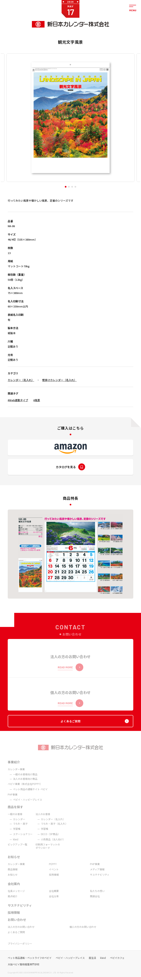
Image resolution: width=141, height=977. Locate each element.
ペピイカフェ (117, 963)
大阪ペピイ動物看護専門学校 (23, 969)
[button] (65, 187)
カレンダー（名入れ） (21, 380)
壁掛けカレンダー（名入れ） (59, 380)
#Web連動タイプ (18, 400)
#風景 (36, 400)
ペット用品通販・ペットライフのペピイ (30, 963)
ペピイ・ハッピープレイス (70, 963)
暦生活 (92, 963)
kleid (103, 963)
